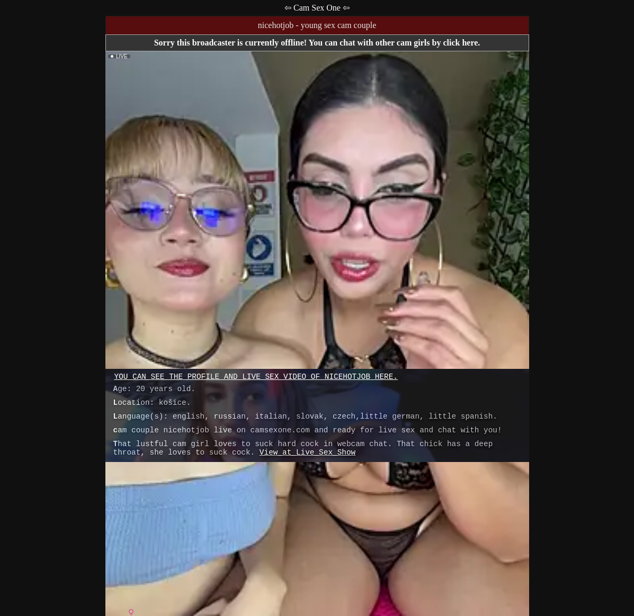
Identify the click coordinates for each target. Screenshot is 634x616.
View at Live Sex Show (307, 452)
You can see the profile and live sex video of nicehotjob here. (256, 377)
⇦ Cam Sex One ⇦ (317, 7)
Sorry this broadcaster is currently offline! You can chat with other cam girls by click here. (317, 42)
